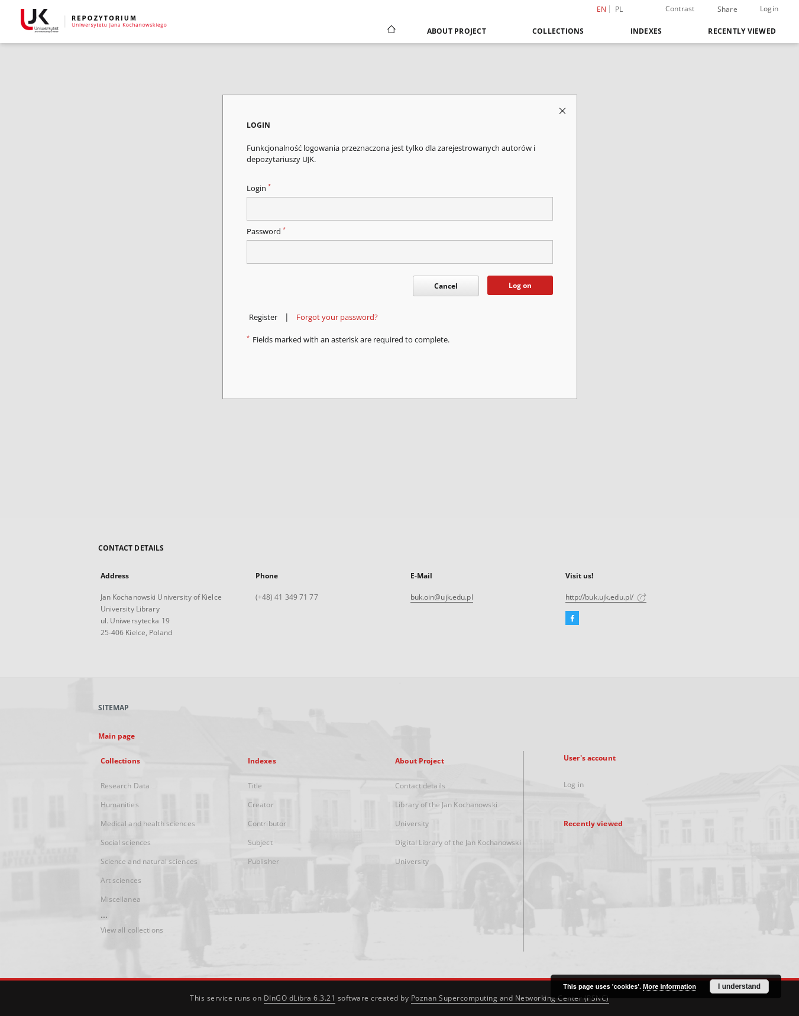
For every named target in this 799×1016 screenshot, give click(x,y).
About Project (456, 31)
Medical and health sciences (148, 823)
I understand (739, 986)
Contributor (267, 823)
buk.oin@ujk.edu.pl (441, 597)
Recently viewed (742, 31)
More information (669, 986)
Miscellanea (121, 899)
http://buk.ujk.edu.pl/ (606, 597)
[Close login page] (563, 110)
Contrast (680, 9)
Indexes (646, 31)
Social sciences (126, 842)
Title (255, 786)
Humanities (120, 805)
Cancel (446, 286)
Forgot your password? (337, 317)
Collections (558, 31)
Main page (116, 736)
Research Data (125, 786)
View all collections (132, 930)
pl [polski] (619, 9)
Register (263, 317)
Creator (261, 805)
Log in (574, 784)
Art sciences (121, 880)
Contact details (420, 786)
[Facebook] (572, 618)
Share (727, 9)
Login (769, 9)
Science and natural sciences (149, 861)
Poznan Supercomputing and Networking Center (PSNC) (510, 998)
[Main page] (390, 31)
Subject (260, 842)
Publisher (263, 861)
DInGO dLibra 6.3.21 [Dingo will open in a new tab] (300, 998)
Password (266, 232)
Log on (520, 285)
